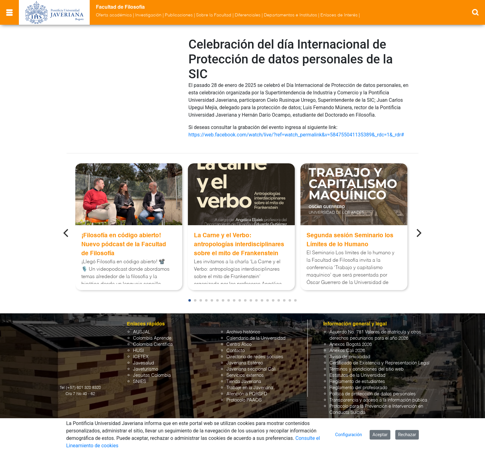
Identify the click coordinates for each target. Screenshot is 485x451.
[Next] (418, 231)
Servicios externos (245, 374)
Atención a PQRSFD (246, 392)
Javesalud (143, 361)
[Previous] (66, 231)
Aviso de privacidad (349, 355)
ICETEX (140, 355)
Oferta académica (114, 15)
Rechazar (407, 434)
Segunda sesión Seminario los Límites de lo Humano (350, 238)
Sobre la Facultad (213, 15)
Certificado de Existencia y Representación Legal (379, 361)
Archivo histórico (243, 330)
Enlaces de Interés (339, 15)
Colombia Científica (153, 343)
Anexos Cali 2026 (347, 349)
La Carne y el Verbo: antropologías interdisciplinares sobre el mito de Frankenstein (239, 243)
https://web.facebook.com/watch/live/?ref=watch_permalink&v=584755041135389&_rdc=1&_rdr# (296, 135)
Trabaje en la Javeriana (249, 386)
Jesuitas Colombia (152, 374)
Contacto (235, 349)
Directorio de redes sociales (254, 355)
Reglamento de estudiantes (357, 380)
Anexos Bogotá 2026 (350, 343)
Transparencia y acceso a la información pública (378, 398)
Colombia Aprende (152, 336)
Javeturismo (145, 367)
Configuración (348, 434)
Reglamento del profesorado (358, 386)
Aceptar (380, 434)
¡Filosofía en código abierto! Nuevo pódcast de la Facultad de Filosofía (123, 243)
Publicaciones (179, 15)
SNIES (139, 380)
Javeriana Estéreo (244, 361)
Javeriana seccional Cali (251, 367)
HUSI (138, 349)
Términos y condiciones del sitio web (366, 367)
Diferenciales (247, 15)
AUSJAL (141, 330)
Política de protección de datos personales (372, 392)
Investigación (148, 15)
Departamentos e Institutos (290, 15)
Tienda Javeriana (243, 380)
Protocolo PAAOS (244, 398)
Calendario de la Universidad (255, 336)
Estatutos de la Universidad (357, 374)
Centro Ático (238, 343)
